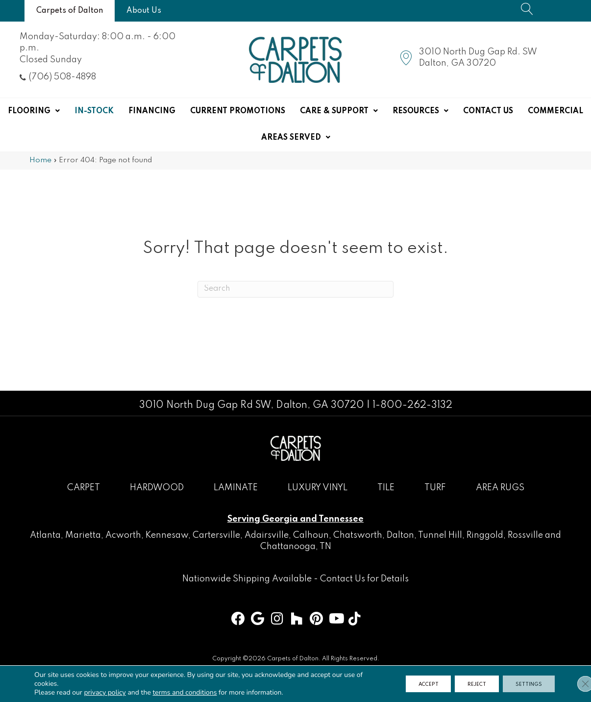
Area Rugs (500, 487)
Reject (470, 684)
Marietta (83, 535)
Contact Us (342, 579)
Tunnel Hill (440, 535)
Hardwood (157, 487)
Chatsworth (357, 535)
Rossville (525, 535)
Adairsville (267, 535)
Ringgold (485, 535)
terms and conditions (185, 692)
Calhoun (311, 535)
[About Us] (144, 11)
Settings (526, 684)
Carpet (83, 487)
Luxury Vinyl (317, 487)
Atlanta (45, 535)
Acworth (123, 535)
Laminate (236, 487)
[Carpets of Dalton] (70, 11)
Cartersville (216, 535)
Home (40, 160)
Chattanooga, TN (295, 546)
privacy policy (104, 692)
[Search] (295, 289)
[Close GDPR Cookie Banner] (575, 684)
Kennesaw (167, 535)
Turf (435, 487)
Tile (385, 487)
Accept (416, 684)
